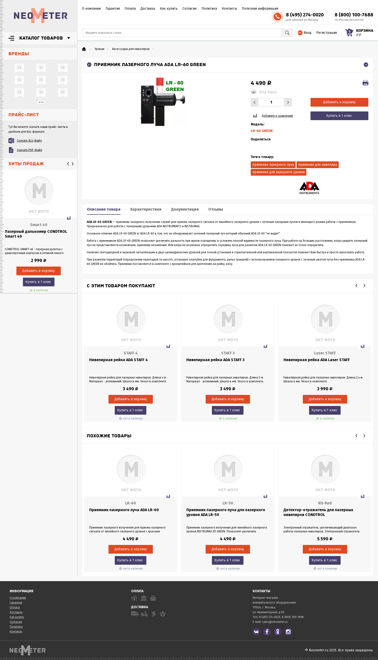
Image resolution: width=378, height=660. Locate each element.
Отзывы (215, 209)
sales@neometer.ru (275, 622)
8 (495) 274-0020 (305, 14)
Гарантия (113, 9)
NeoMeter (41, 15)
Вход (307, 33)
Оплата (130, 9)
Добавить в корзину (339, 102)
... (41, 102)
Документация (185, 209)
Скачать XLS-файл (29, 140)
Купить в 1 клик (38, 282)
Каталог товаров (41, 38)
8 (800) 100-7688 (354, 14)
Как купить (169, 9)
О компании (91, 9)
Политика (209, 9)
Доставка (148, 9)
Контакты (229, 9)
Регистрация (326, 33)
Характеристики (146, 209)
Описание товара (104, 209)
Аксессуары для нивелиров (131, 49)
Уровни (99, 49)
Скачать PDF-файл (29, 150)
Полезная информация (260, 9)
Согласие (189, 9)
